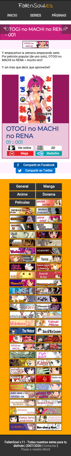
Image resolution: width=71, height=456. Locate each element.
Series (35, 15)
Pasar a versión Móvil (35, 449)
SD (53, 148)
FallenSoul (35, 6)
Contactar (49, 446)
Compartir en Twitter (38, 170)
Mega (24, 153)
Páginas (59, 15)
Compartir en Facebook (38, 165)
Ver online (24, 148)
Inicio (12, 15)
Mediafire (53, 153)
